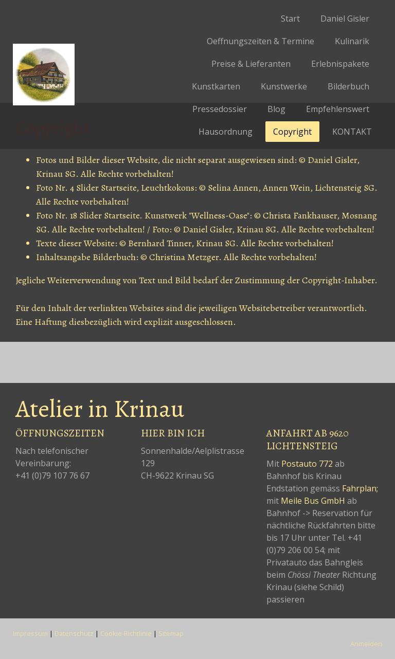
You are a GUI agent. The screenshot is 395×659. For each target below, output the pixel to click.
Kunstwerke (284, 86)
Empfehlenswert (337, 109)
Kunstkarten (216, 86)
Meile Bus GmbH (313, 500)
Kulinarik (352, 41)
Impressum (30, 633)
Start (290, 18)
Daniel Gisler (344, 18)
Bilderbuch (348, 86)
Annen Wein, (288, 187)
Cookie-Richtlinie (126, 633)
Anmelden (366, 643)
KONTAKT (352, 131)
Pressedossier (219, 109)
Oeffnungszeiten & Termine (260, 41)
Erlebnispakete (340, 63)
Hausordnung (226, 131)
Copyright (292, 131)
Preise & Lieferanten (251, 63)
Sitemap (171, 633)
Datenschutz (74, 633)
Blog (276, 109)
